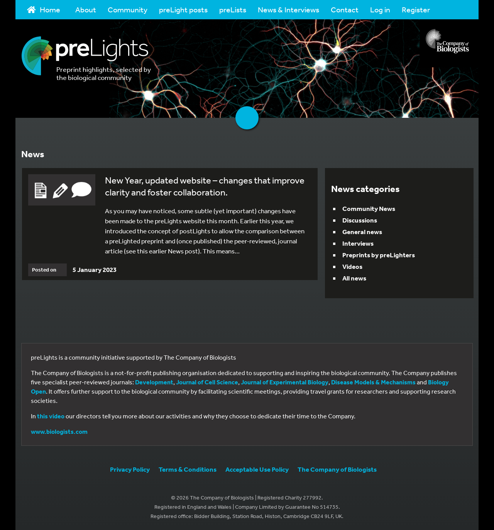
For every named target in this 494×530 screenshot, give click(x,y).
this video (50, 416)
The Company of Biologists (337, 469)
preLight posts (183, 9)
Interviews (358, 243)
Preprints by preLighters (378, 255)
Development (154, 382)
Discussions (359, 220)
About (85, 9)
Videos (352, 266)
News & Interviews (288, 9)
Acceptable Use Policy (257, 469)
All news (354, 278)
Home (43, 9)
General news (362, 232)
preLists (232, 9)
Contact (345, 9)
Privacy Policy (130, 469)
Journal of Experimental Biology (284, 382)
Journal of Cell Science (207, 382)
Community (127, 9)
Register (416, 9)
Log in (380, 9)
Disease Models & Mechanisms (373, 382)
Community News (368, 208)
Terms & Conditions (188, 469)
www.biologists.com (59, 431)
